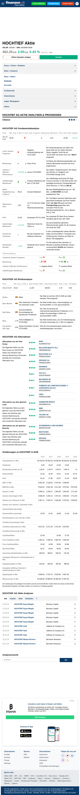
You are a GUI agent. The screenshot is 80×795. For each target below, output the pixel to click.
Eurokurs (65, 778)
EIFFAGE (42, 438)
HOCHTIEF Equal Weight (24, 604)
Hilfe (25, 754)
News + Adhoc (9, 77)
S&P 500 (17, 778)
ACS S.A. (42, 373)
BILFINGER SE (45, 379)
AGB (41, 763)
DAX (32, 776)
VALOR (5, 47)
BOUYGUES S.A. (45, 354)
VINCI (41, 394)
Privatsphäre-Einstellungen (49, 766)
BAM (41, 341)
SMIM (26, 776)
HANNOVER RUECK (47, 402)
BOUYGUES (44, 432)
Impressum (43, 754)
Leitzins (14, 783)
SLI (20, 776)
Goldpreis (31, 778)
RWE (41, 408)
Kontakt (7, 754)
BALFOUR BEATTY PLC (48, 348)
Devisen (47, 778)
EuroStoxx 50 (41, 776)
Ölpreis (6, 783)
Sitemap (7, 763)
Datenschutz (44, 757)
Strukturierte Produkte (29, 781)
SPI (15, 776)
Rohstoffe (43, 781)
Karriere (7, 757)
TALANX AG (44, 415)
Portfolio (52, 781)
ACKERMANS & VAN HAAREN (51, 425)
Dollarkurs (56, 778)
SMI (24, 778)
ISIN (18, 47)
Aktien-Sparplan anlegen (21, 57)
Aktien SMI (8, 776)
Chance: (6, 120)
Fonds (16, 781)
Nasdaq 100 (63, 776)
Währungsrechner (64, 781)
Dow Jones (53, 776)
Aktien (40, 778)
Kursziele (7, 85)
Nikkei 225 (8, 778)
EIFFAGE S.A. (44, 360)
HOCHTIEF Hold (20, 626)
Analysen (7, 81)
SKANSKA (43, 367)
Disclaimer (43, 760)
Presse (6, 760)
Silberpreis (8, 781)
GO (66, 660)
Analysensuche (10, 655)
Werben (26, 757)
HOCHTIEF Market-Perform (25, 639)
